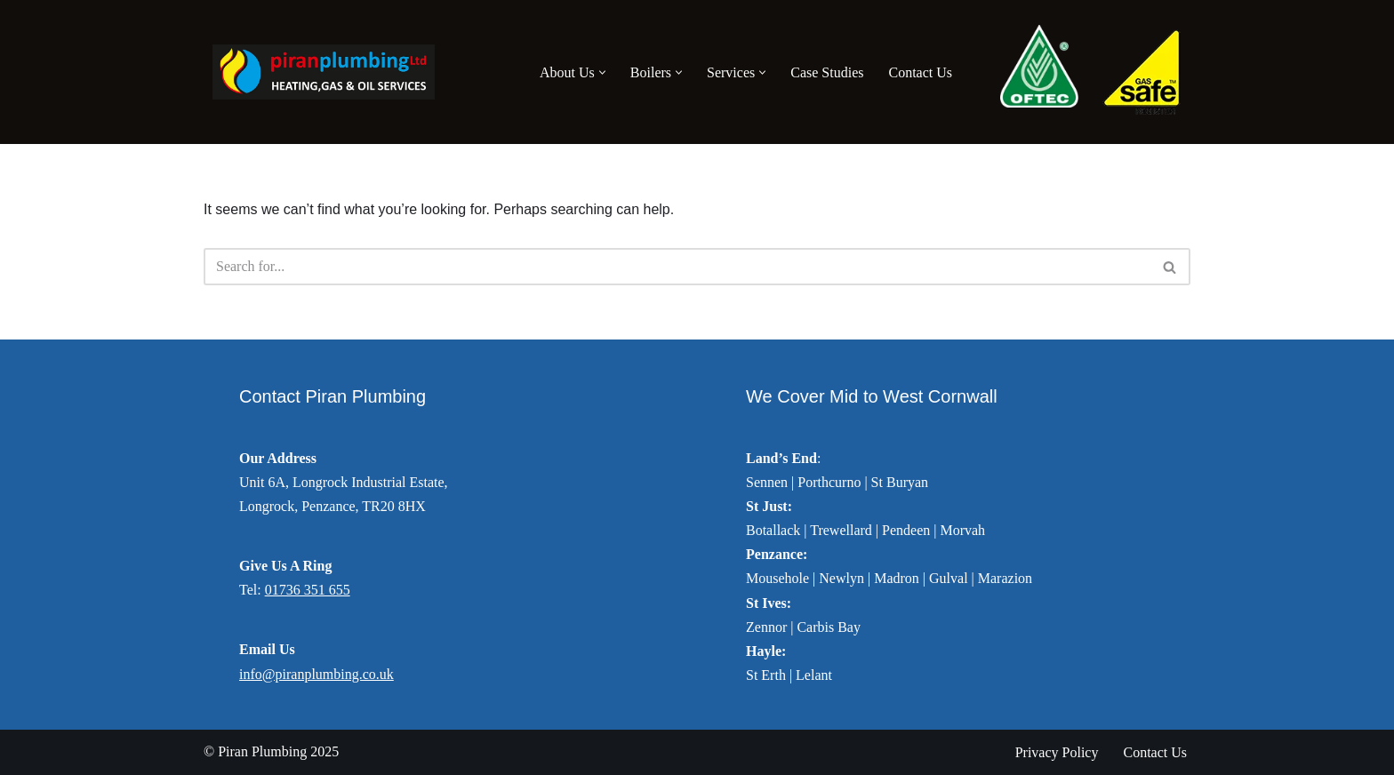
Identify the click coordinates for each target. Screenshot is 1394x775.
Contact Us (920, 72)
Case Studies (826, 72)
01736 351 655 (307, 589)
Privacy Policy (1057, 752)
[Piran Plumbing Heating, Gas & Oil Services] (319, 72)
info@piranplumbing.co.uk (316, 674)
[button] (602, 72)
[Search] (677, 266)
